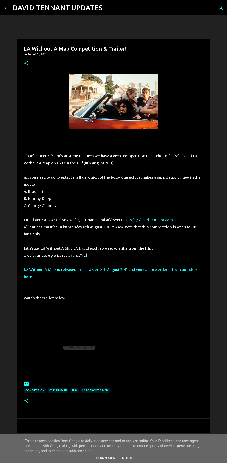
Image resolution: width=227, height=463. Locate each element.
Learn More (106, 458)
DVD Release (58, 390)
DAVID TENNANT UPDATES (57, 8)
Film (74, 390)
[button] (26, 63)
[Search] (108, 7)
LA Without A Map (95, 390)
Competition (34, 390)
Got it (127, 458)
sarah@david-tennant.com (149, 220)
